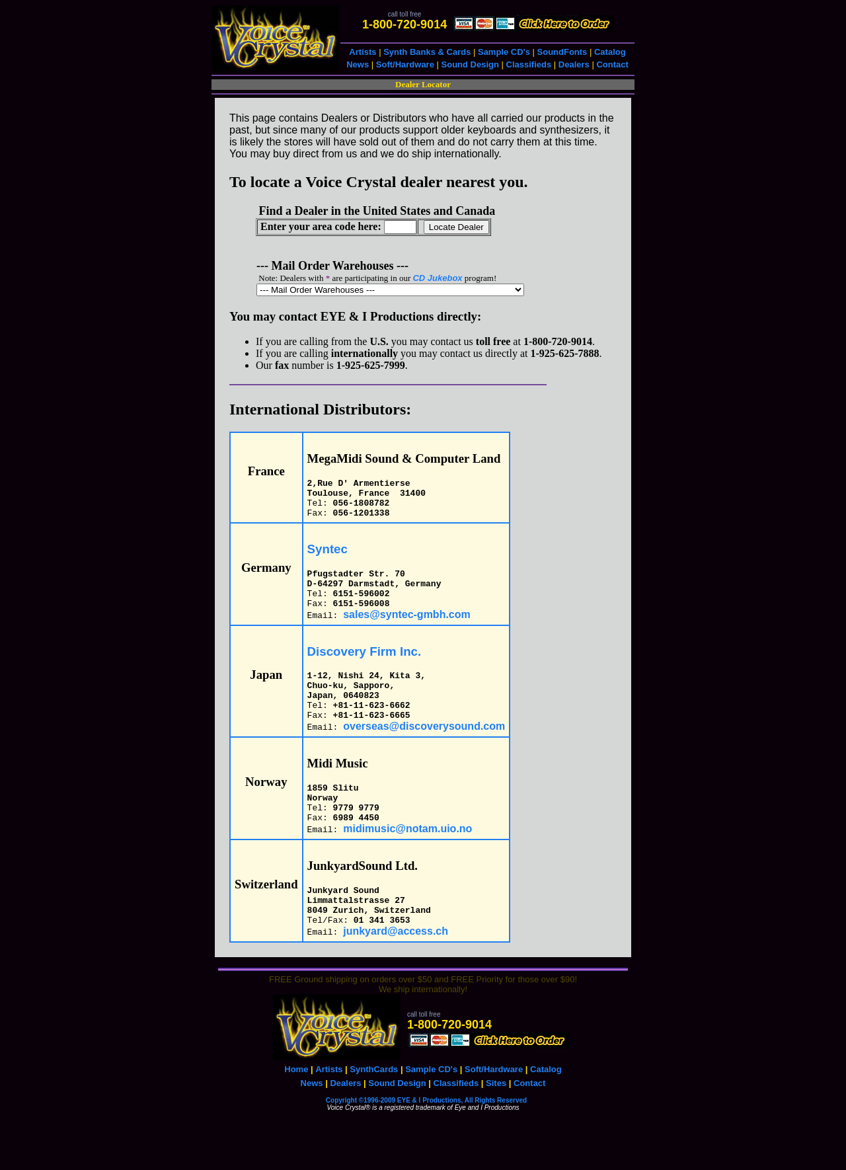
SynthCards (374, 1111)
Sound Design (470, 64)
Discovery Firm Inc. (364, 667)
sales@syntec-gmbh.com (407, 630)
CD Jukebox (437, 278)
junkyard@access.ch (395, 972)
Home (296, 1111)
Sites (496, 1125)
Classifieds (529, 64)
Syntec (327, 557)
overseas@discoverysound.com (424, 752)
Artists (362, 52)
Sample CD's (504, 52)
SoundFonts (562, 52)
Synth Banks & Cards (427, 52)
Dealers (574, 64)
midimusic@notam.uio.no (407, 862)
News (357, 64)
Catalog (610, 52)
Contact (612, 64)
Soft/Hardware (405, 64)
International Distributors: (320, 409)
